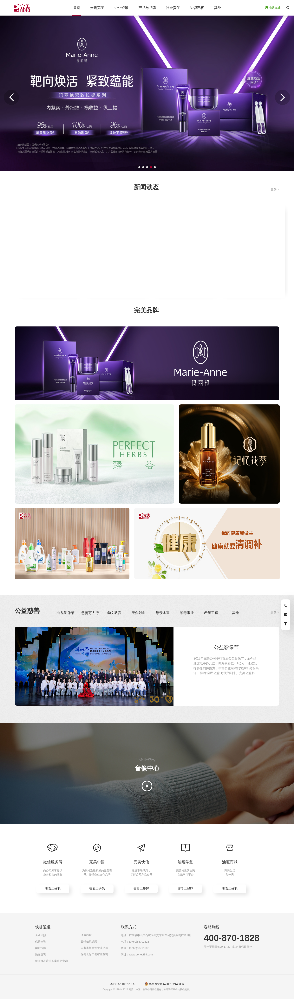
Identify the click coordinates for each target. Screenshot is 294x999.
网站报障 (40, 948)
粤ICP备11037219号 (122, 984)
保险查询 (40, 941)
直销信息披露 (89, 941)
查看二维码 (53, 888)
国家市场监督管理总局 (94, 947)
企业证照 (40, 935)
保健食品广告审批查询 (94, 954)
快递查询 (40, 954)
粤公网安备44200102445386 (166, 984)
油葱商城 (86, 935)
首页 (76, 8)
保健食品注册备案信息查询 (51, 960)
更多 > (275, 189)
